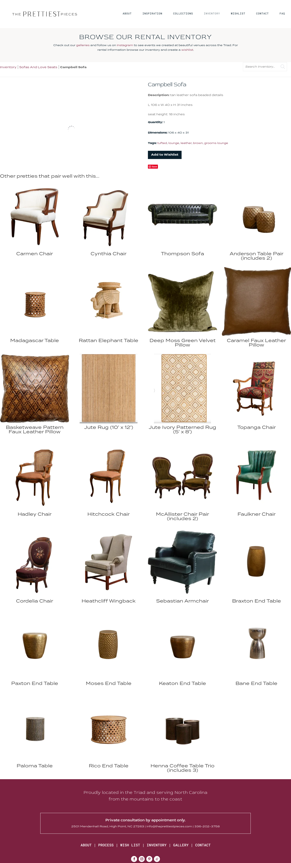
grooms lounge (216, 143)
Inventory (8, 67)
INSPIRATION (152, 13)
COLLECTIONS (183, 13)
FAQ (282, 13)
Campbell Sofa (73, 67)
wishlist (187, 50)
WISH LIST (130, 845)
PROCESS (106, 845)
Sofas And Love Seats (38, 67)
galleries (83, 45)
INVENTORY (212, 13)
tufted (162, 143)
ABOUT (127, 13)
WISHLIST (238, 13)
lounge (173, 143)
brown (198, 143)
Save (154, 166)
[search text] (265, 66)
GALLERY (181, 845)
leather (186, 143)
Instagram (125, 45)
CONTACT (262, 13)
